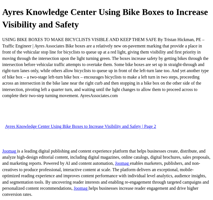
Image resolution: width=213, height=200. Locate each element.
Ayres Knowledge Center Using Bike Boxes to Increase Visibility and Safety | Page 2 (80, 126)
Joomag (9, 151)
